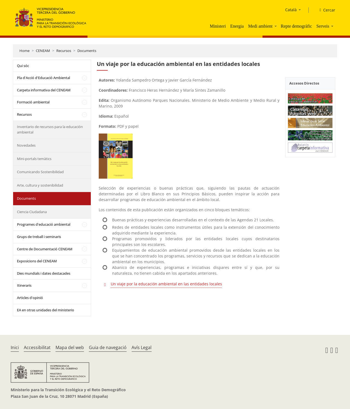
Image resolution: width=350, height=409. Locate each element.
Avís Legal (141, 347)
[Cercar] (325, 10)
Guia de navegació (108, 347)
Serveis (322, 26)
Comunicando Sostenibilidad (40, 171)
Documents (86, 50)
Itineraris (24, 285)
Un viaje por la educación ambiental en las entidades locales (166, 283)
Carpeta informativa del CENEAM (44, 90)
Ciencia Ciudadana (32, 211)
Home (24, 50)
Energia (237, 26)
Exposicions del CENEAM (37, 261)
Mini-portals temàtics (34, 158)
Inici (15, 347)
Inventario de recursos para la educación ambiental (50, 129)
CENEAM (43, 50)
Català (291, 9)
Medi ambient (260, 26)
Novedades (26, 145)
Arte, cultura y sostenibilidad (40, 185)
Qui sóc (23, 65)
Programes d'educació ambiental (43, 224)
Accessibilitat (37, 347)
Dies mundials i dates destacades (43, 273)
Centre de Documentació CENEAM (44, 248)
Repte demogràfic (296, 26)
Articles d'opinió (30, 297)
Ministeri (218, 26)
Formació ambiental (33, 102)
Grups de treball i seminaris (39, 236)
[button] (276, 26)
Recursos (63, 50)
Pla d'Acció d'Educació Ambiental (43, 77)
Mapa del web (70, 347)
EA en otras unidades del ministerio (45, 310)
